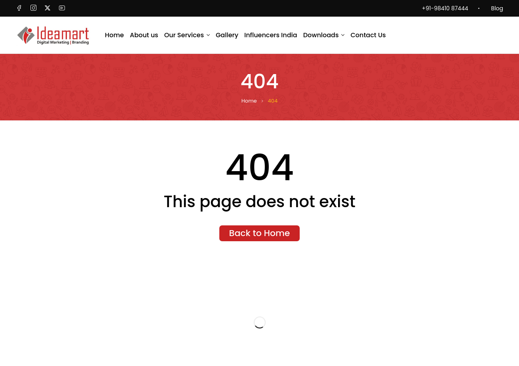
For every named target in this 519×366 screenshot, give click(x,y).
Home (249, 101)
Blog (497, 8)
